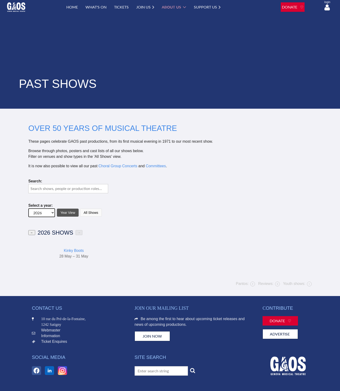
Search (192, 370)
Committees (156, 166)
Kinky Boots (74, 251)
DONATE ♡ (292, 7)
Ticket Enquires (54, 341)
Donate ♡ (280, 320)
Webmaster (50, 330)
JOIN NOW (152, 336)
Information (50, 336)
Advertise (280, 334)
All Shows (91, 213)
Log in (327, 7)
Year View (67, 213)
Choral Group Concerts (117, 166)
